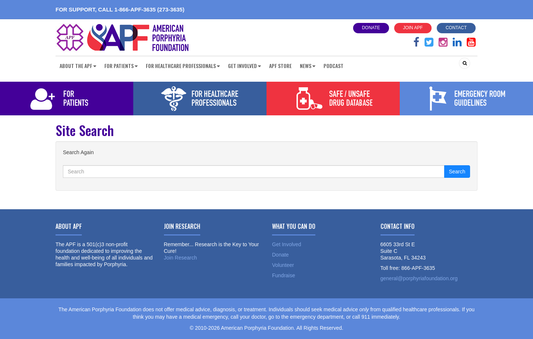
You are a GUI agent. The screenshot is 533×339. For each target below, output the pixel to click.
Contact (456, 27)
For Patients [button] (121, 66)
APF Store (280, 66)
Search (457, 171)
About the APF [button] (78, 66)
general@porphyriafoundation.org (419, 278)
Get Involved (286, 244)
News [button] (307, 66)
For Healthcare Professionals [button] (183, 66)
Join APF (413, 27)
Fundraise (283, 275)
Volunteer (283, 265)
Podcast (333, 66)
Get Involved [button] (244, 66)
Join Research (180, 258)
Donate (371, 27)
